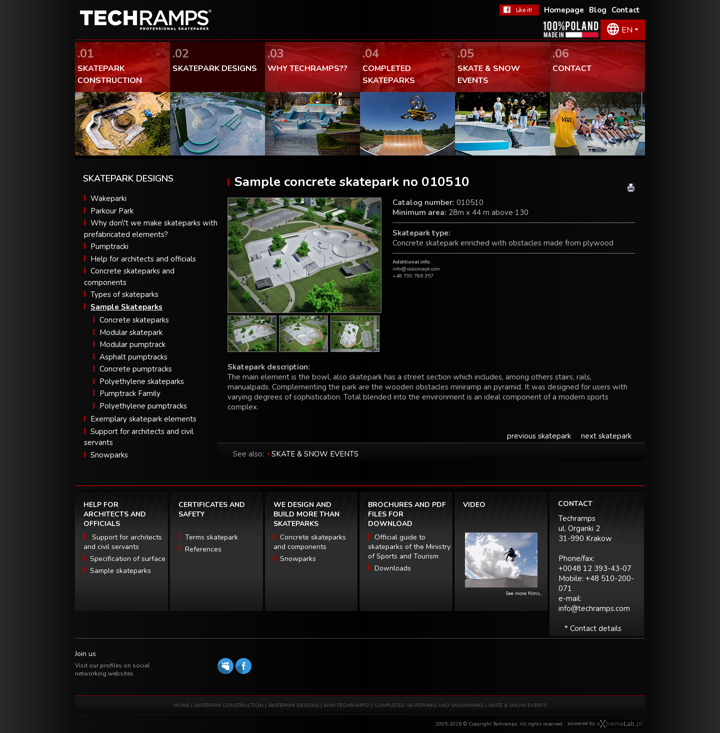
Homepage (564, 10)
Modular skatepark (131, 333)
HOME (182, 705)
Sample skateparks (120, 571)
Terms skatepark (211, 537)
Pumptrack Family (130, 393)
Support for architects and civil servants (123, 542)
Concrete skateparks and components (310, 542)
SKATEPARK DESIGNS (293, 705)
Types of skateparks (124, 295)
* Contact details (593, 629)
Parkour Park (112, 211)
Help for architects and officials (143, 259)
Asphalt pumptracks (134, 357)
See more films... (524, 593)
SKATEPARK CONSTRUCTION (229, 705)
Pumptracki (109, 247)
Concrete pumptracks (136, 369)
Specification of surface (128, 559)
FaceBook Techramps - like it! (519, 10)
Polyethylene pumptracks (143, 406)
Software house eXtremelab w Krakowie (619, 724)
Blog (597, 10)
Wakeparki (108, 199)
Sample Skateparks (126, 307)
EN (627, 30)
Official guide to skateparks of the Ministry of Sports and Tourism (409, 546)
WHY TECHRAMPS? (347, 705)
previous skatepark (539, 436)
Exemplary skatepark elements (143, 419)
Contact (626, 10)
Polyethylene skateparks (142, 381)
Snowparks (109, 455)
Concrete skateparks (134, 320)
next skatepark (606, 436)
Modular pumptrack (133, 345)
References (203, 549)
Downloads (392, 568)
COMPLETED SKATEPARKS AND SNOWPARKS (429, 705)
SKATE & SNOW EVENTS (315, 454)
